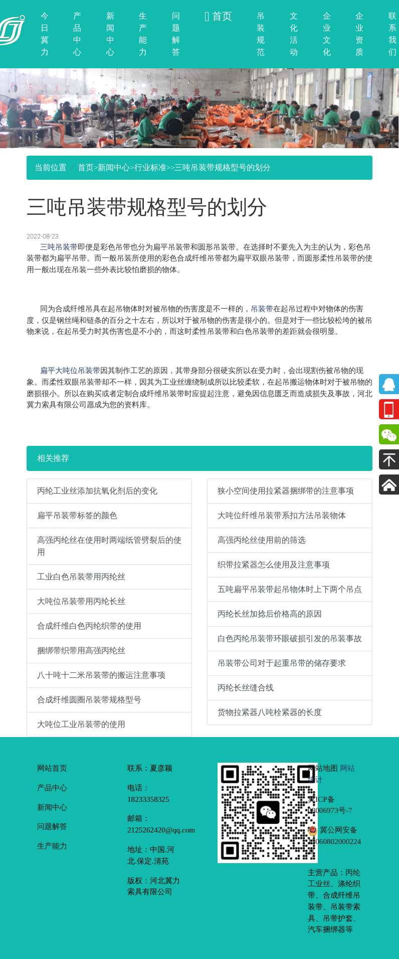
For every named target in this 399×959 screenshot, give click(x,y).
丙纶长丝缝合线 (246, 687)
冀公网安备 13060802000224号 (334, 841)
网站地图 (323, 768)
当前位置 (51, 167)
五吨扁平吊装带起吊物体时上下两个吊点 (290, 589)
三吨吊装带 (59, 247)
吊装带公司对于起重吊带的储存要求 (282, 663)
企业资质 (359, 34)
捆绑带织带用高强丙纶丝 (81, 650)
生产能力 (143, 34)
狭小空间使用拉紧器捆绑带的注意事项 (286, 491)
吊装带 (262, 308)
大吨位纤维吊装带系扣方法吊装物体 (282, 515)
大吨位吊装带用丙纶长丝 (81, 601)
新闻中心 (110, 34)
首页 (86, 167)
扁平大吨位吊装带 (70, 370)
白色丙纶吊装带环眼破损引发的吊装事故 (290, 638)
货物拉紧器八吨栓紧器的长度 (270, 712)
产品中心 (77, 34)
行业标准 (150, 167)
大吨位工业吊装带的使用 (81, 724)
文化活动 (294, 34)
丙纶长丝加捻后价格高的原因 (270, 614)
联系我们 (392, 34)
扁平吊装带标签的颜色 (77, 515)
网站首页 (52, 768)
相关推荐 (53, 458)
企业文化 (327, 34)
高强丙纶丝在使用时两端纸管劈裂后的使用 (109, 546)
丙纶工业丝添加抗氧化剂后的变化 (97, 491)
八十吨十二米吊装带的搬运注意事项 (101, 675)
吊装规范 (261, 34)
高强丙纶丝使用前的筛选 (262, 540)
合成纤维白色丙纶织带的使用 (89, 626)
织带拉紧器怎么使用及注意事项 (274, 564)
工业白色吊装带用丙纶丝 (81, 576)
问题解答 (176, 34)
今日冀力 (45, 34)
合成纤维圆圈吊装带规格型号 (89, 699)
